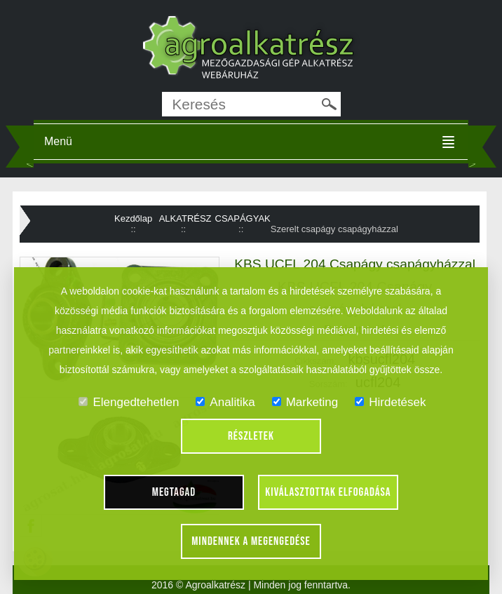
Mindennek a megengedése (251, 541)
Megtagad (174, 492)
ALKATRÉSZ (185, 218)
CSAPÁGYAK (243, 218)
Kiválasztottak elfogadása (328, 492)
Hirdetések (390, 402)
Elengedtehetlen (129, 402)
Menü (58, 141)
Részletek (251, 436)
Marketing (305, 402)
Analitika (225, 402)
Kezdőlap (133, 218)
